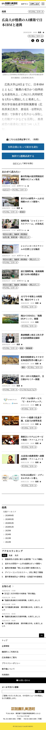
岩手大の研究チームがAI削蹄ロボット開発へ (32, 200)
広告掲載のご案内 (9, 657)
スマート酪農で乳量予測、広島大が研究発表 (31, 419)
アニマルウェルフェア (28, 389)
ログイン (24, 4)
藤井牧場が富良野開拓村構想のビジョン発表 (32, 178)
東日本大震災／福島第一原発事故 (15, 234)
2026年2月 (9, 523)
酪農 (39, 32)
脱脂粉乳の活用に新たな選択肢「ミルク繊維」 (24, 559)
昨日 (4, 555)
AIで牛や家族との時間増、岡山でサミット (31, 298)
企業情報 (5, 646)
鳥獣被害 (29, 348)
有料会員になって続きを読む (23, 146)
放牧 (21, 348)
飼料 (23, 367)
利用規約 (5, 674)
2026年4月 (9, 515)
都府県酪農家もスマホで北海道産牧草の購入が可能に (32, 360)
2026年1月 (9, 527)
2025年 (8, 530)
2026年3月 (9, 519)
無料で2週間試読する (23, 156)
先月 (16, 555)
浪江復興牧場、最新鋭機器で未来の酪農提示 (32, 273)
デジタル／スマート (36, 11)
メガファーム (23, 186)
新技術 (22, 212)
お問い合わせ (23, 680)
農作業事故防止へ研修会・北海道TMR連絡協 (23, 576)
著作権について (8, 669)
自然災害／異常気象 (10, 237)
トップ (4, 640)
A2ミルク (6, 190)
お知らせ (6, 586)
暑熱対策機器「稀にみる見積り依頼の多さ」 (23, 568)
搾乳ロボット (25, 237)
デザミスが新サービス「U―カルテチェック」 (32, 400)
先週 (10, 555)
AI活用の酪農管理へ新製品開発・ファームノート (32, 457)
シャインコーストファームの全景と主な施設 (32, 247)
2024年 (8, 534)
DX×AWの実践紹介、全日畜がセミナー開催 (32, 378)
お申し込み (34, 4)
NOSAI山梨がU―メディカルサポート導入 (32, 476)
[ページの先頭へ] (41, 635)
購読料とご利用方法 (10, 651)
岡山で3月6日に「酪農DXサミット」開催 (31, 317)
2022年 (8, 542)
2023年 (8, 538)
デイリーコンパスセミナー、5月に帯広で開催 (24, 572)
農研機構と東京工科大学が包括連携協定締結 (32, 336)
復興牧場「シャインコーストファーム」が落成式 (32, 222)
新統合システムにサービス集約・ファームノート (32, 438)
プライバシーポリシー (11, 663)
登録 (39, 691)
